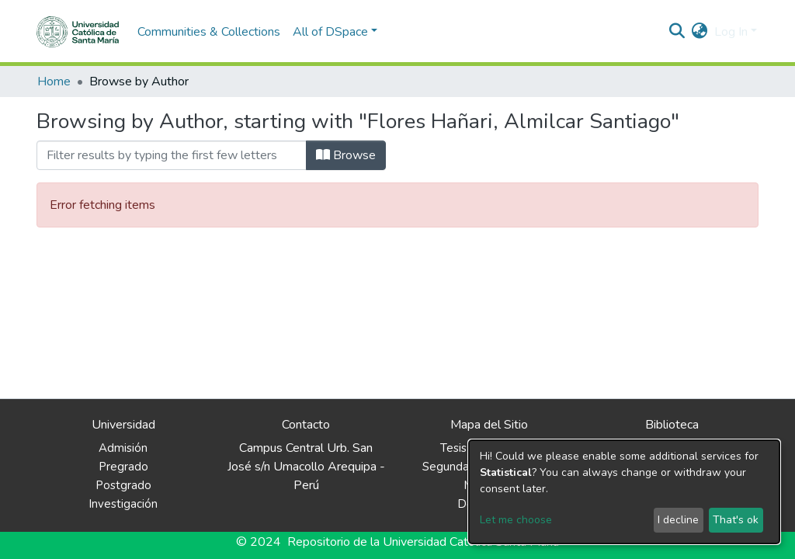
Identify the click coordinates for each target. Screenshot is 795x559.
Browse (346, 155)
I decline (678, 519)
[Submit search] (677, 32)
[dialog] (624, 491)
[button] (700, 32)
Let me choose (516, 519)
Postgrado (123, 485)
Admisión (123, 448)
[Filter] (171, 155)
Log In (731, 31)
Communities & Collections (208, 31)
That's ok (736, 519)
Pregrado (123, 466)
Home (54, 81)
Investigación (123, 504)
